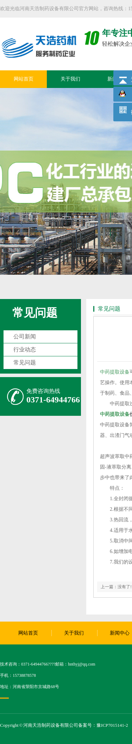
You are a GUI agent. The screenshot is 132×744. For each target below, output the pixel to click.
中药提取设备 (115, 372)
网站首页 (23, 79)
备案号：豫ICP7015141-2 (103, 725)
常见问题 (34, 312)
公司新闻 (24, 336)
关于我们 (70, 79)
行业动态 (24, 349)
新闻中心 (120, 633)
